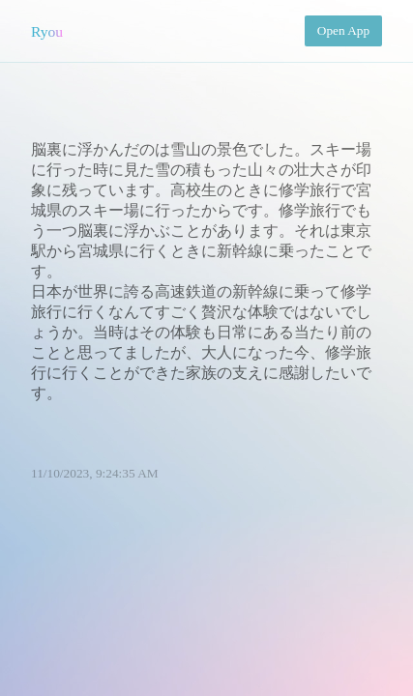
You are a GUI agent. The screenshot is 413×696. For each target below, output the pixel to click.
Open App (343, 30)
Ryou (47, 31)
